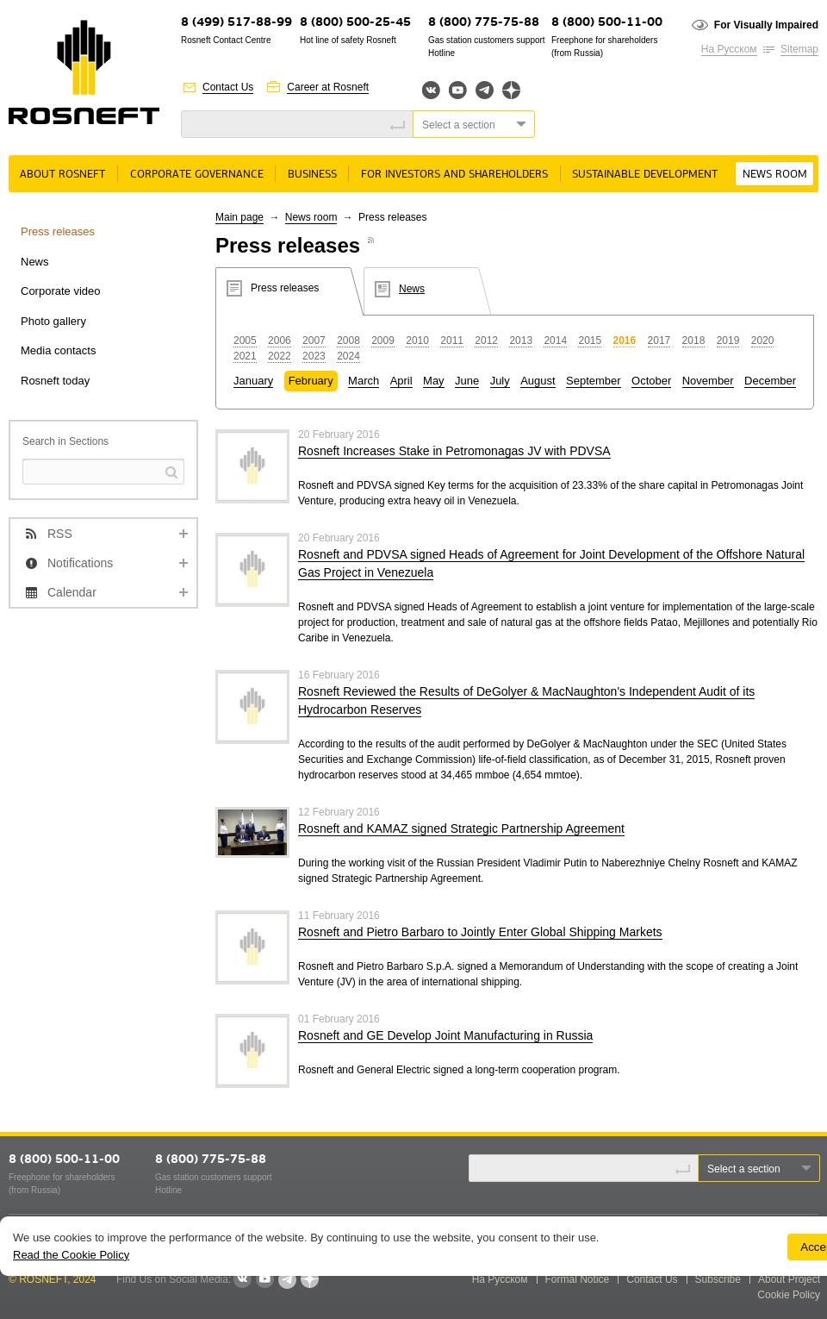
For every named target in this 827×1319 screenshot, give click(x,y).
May (434, 380)
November (708, 380)
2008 (348, 340)
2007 (314, 340)
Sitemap (799, 49)
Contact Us (227, 87)
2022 (279, 356)
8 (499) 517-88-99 (236, 22)
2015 (589, 340)
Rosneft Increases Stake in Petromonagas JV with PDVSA (454, 451)
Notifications (80, 563)
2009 (383, 340)
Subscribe (718, 1279)
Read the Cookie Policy (71, 1254)
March (363, 380)
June (467, 380)
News (35, 261)
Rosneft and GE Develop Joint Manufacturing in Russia (445, 1035)
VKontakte (242, 1279)
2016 (625, 340)
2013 (520, 340)
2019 (728, 340)
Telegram (485, 90)
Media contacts (58, 350)
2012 (486, 340)
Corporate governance (197, 174)
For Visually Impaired (766, 25)
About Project (789, 1279)
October (651, 380)
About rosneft (62, 174)
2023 (314, 356)
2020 (762, 340)
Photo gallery (53, 321)
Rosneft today (55, 380)
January (253, 380)
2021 (245, 356)
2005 (245, 340)
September (593, 380)
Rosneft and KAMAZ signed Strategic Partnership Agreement (461, 828)
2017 (659, 340)
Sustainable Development (645, 174)
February (311, 380)
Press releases (58, 231)
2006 (279, 340)
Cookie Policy (788, 1295)
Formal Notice (577, 1279)
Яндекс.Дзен (511, 90)
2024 (348, 356)
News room (775, 174)
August (537, 380)
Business (312, 174)
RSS (59, 534)
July (500, 380)
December (770, 380)
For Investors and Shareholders (454, 174)
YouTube (458, 90)
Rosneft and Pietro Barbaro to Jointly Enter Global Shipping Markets (480, 932)
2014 (555, 340)
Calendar (71, 592)
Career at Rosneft (328, 87)
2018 (694, 340)
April (401, 380)
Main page (239, 217)
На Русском (729, 49)
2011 (451, 340)
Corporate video (61, 290)
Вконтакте (431, 90)
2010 (417, 340)
